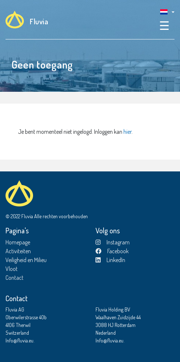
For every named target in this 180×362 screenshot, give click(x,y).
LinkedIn (110, 260)
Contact (15, 277)
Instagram (113, 242)
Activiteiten (18, 251)
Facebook (112, 251)
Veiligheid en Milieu (26, 260)
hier (127, 131)
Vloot (12, 268)
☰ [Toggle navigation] (164, 25)
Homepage (18, 242)
